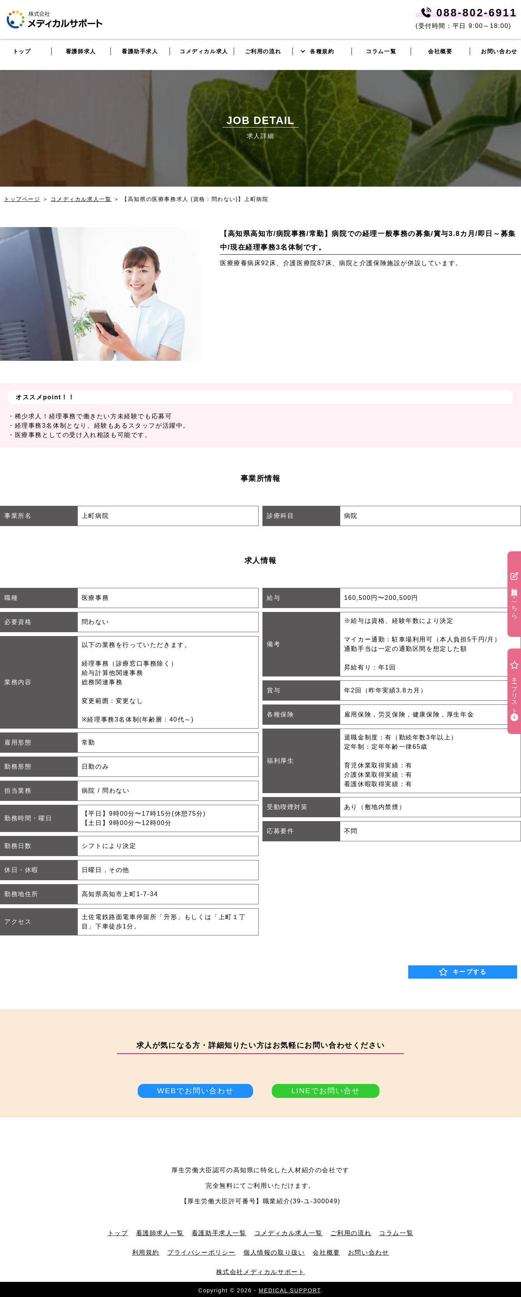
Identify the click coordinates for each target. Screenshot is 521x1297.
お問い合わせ (368, 1252)
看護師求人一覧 (160, 1233)
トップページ (22, 199)
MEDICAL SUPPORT (289, 1290)
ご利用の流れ (351, 1233)
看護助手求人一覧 (219, 1233)
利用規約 (145, 1252)
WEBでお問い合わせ (195, 1091)
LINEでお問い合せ (325, 1091)
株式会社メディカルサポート (260, 1272)
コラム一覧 (396, 1233)
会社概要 (326, 1252)
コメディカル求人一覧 (81, 199)
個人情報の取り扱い (274, 1252)
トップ (118, 1233)
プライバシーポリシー (201, 1252)
